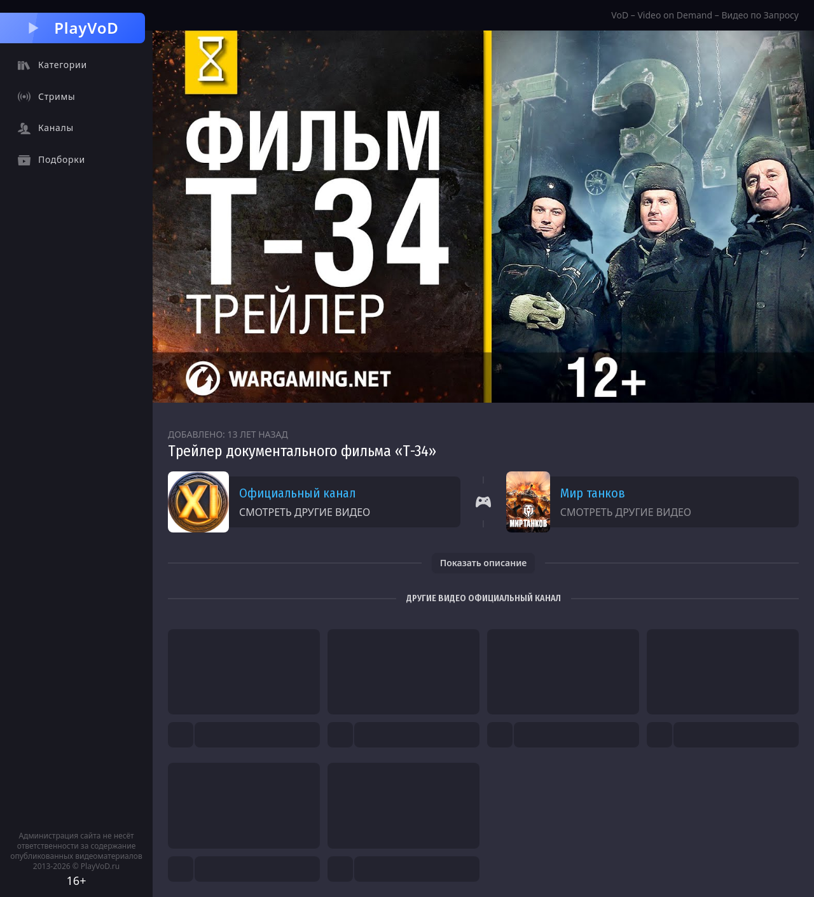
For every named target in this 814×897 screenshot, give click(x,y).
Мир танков (592, 493)
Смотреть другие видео (304, 512)
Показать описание (483, 563)
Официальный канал (297, 493)
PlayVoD (72, 27)
